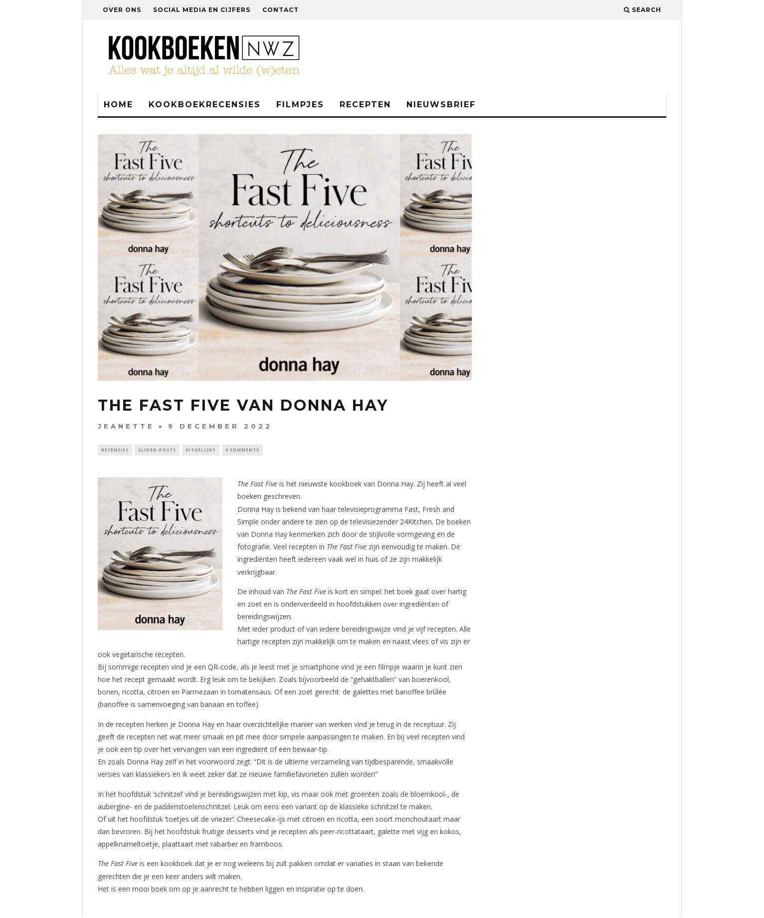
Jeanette (126, 426)
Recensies (115, 450)
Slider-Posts (157, 450)
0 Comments (242, 450)
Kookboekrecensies (205, 104)
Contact (280, 9)
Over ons (122, 9)
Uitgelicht (201, 450)
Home (118, 104)
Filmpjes (300, 104)
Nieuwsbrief (441, 104)
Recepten (365, 104)
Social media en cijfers (201, 9)
